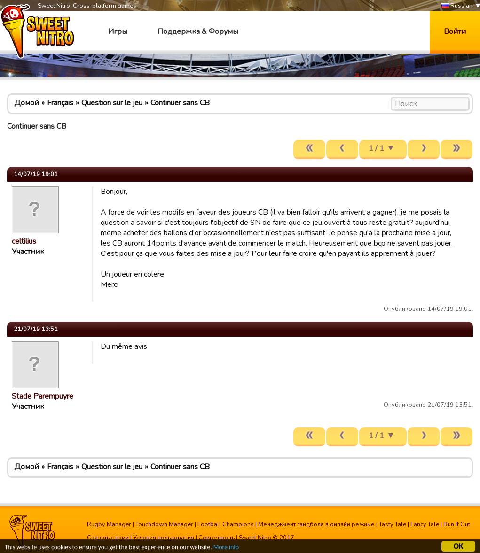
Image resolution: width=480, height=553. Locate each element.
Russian (456, 5)
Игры (117, 31)
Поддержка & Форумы (197, 31)
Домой (26, 103)
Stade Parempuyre (42, 396)
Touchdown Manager (164, 524)
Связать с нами (108, 537)
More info (226, 548)
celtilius (24, 241)
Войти (455, 31)
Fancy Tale (424, 524)
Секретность (216, 537)
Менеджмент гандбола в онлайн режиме (316, 524)
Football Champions (225, 524)
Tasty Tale (392, 524)
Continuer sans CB (180, 103)
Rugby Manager (109, 524)
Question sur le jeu (111, 103)
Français (60, 103)
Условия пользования (163, 537)
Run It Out (456, 524)
